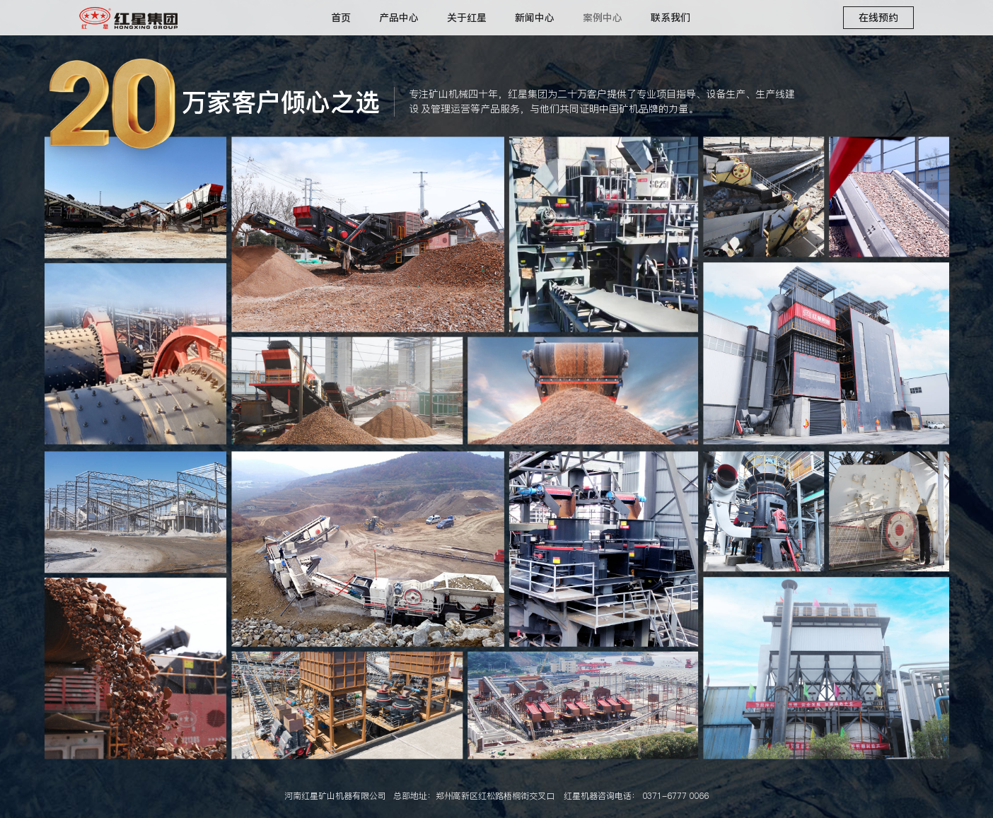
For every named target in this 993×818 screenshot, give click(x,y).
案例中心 (602, 18)
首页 (341, 18)
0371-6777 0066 (675, 796)
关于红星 (467, 18)
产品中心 (399, 18)
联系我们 (670, 18)
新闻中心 (534, 18)
